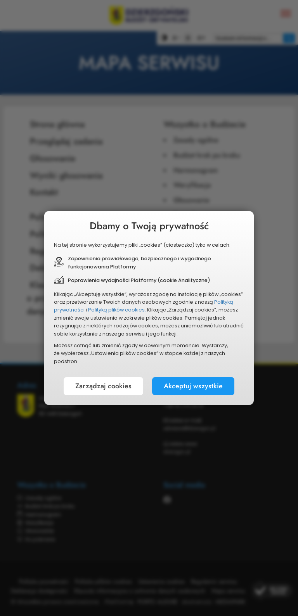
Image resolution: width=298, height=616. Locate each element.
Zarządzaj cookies (103, 386)
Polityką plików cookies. (117, 309)
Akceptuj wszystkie (193, 386)
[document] (149, 308)
